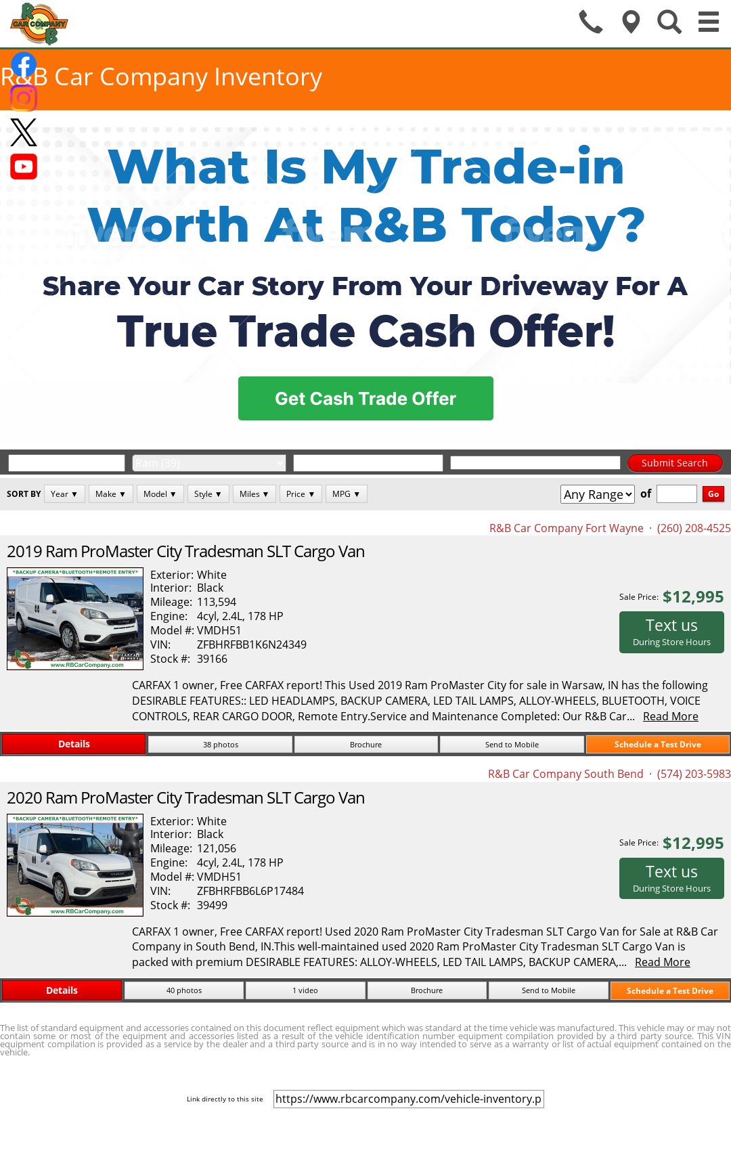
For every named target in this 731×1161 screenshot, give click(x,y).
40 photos (184, 990)
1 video (305, 990)
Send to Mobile (512, 744)
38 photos (220, 744)
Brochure (366, 744)
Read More (671, 716)
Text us (672, 631)
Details (74, 743)
